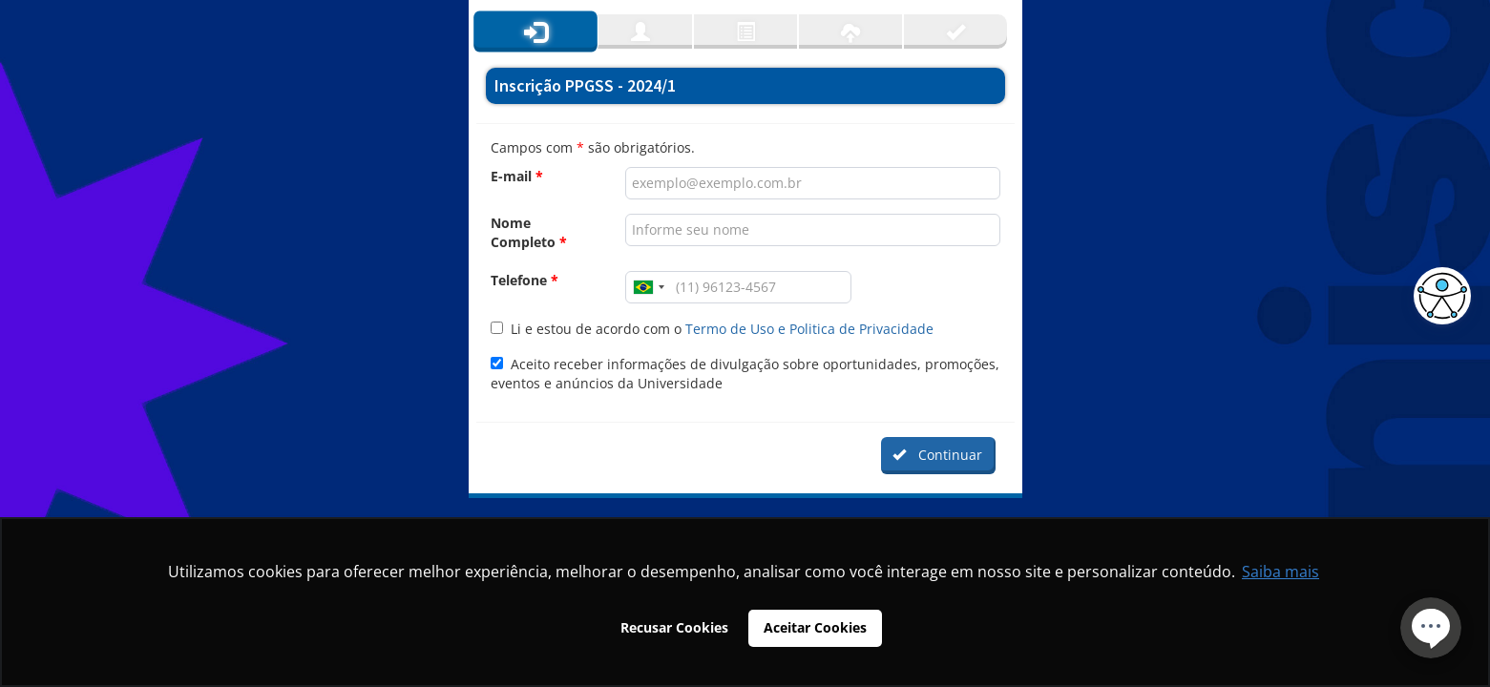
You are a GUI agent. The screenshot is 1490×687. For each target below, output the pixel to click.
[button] (1437, 296)
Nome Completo (529, 232)
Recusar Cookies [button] (674, 627)
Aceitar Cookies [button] (815, 627)
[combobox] (648, 287)
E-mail (517, 176)
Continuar (937, 455)
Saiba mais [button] (1280, 571)
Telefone (524, 280)
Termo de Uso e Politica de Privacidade (809, 329)
